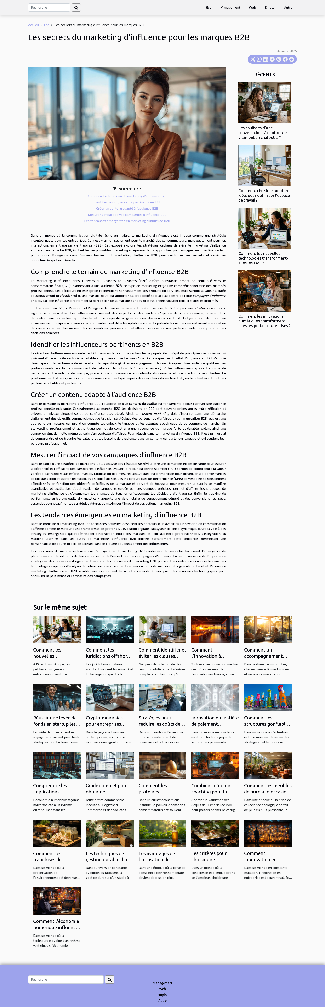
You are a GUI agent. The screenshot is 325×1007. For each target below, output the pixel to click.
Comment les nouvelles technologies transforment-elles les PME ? (263, 258)
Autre (288, 7)
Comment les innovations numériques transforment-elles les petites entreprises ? (264, 321)
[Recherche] (49, 7)
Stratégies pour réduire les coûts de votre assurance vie (159, 724)
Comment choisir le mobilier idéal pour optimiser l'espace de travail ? (264, 195)
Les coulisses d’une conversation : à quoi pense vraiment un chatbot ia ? (262, 133)
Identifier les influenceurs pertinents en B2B (127, 202)
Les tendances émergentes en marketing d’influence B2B (127, 221)
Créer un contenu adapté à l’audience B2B (127, 208)
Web (252, 7)
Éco (208, 7)
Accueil (33, 25)
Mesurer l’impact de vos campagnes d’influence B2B (127, 214)
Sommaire (129, 188)
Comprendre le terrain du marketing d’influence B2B (127, 196)
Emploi (270, 7)
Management (230, 7)
